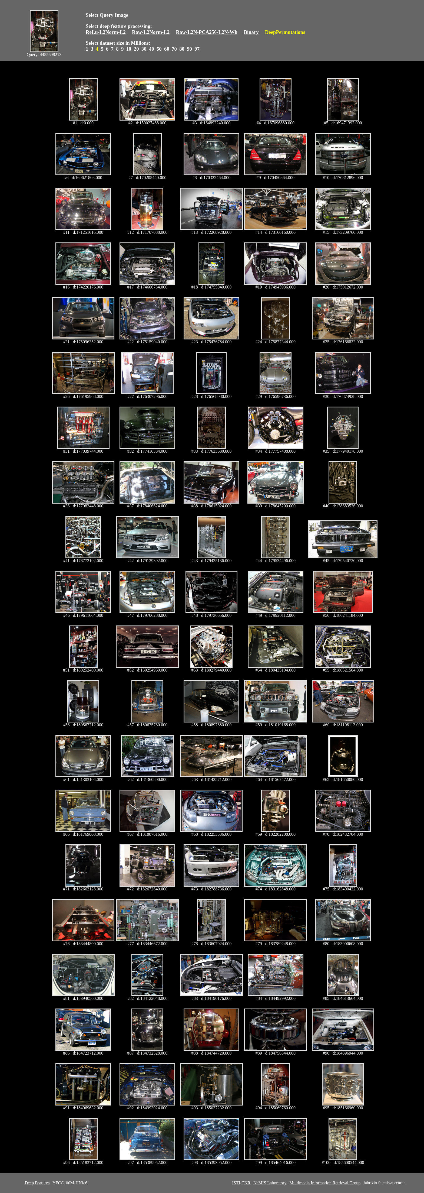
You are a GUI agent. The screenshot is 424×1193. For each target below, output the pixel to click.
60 (166, 49)
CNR (245, 1183)
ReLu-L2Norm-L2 (106, 32)
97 (197, 49)
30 (144, 49)
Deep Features (37, 1183)
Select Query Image (107, 15)
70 (174, 49)
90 (189, 49)
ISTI (236, 1183)
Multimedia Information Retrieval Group (325, 1183)
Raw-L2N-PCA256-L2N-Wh (207, 32)
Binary (251, 32)
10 (128, 49)
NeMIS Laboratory (269, 1183)
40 (151, 49)
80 (181, 49)
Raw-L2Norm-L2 (151, 32)
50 (159, 49)
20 (136, 49)
